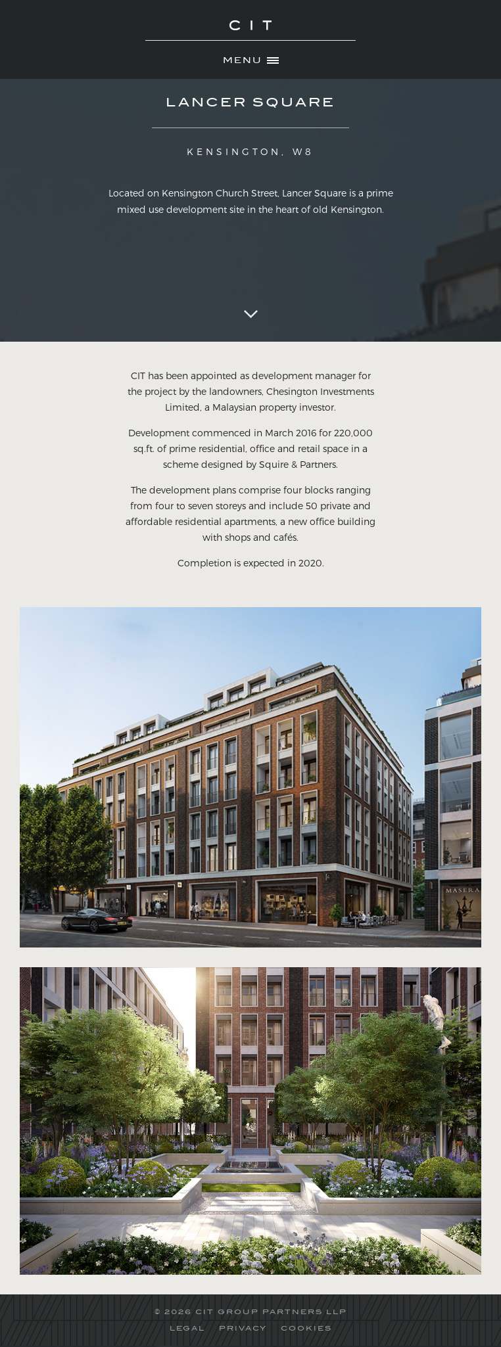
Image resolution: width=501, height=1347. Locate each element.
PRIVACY (243, 1328)
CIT (250, 33)
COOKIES (306, 1328)
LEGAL (187, 1328)
